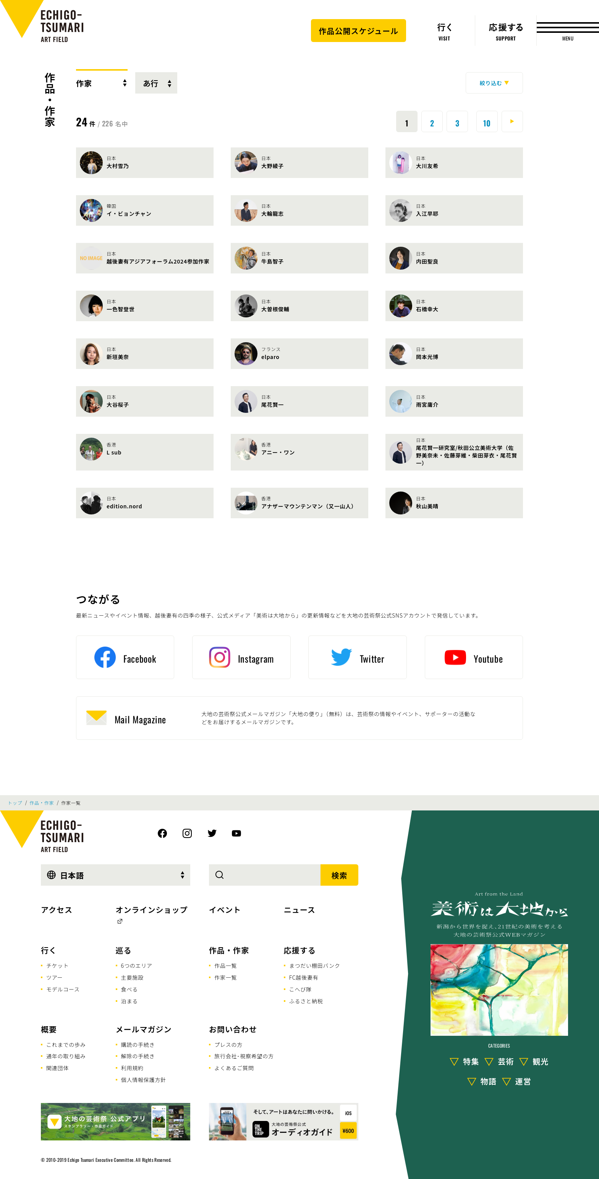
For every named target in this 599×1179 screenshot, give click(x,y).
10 (487, 123)
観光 (541, 1061)
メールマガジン (144, 1029)
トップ (15, 803)
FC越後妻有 (304, 977)
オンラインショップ (152, 909)
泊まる (129, 1001)
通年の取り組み (66, 1056)
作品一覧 (225, 965)
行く (49, 950)
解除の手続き (138, 1056)
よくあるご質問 (234, 1068)
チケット (57, 965)
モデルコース (63, 989)
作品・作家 (50, 99)
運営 (523, 1081)
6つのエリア (136, 965)
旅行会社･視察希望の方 (244, 1056)
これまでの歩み (66, 1044)
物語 (489, 1081)
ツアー (54, 977)
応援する (300, 950)
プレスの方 (228, 1044)
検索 (340, 875)
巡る (124, 950)
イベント (225, 909)
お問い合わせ (233, 1029)
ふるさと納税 (306, 1001)
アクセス (57, 909)
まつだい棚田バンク (314, 965)
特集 (471, 1061)
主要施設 (132, 977)
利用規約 (132, 1068)
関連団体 (57, 1068)
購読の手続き (138, 1044)
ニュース (300, 909)
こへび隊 (300, 989)
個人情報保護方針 (143, 1080)
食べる (129, 989)
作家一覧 (225, 977)
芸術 (506, 1061)
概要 (49, 1029)
